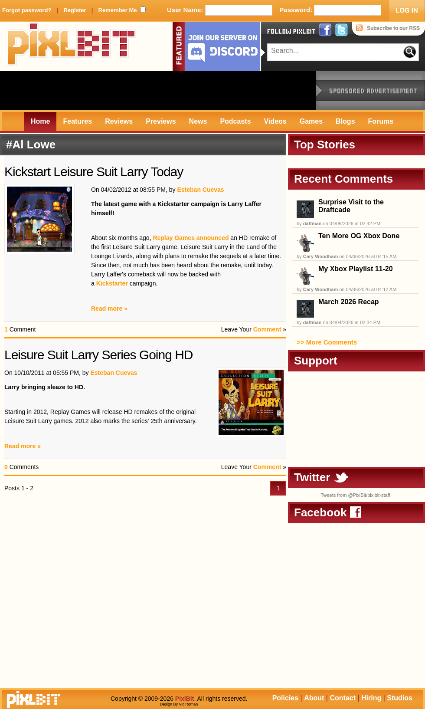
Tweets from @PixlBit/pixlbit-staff (355, 495)
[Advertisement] (158, 90)
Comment (267, 329)
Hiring (371, 698)
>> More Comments (327, 342)
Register (74, 10)
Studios (399, 698)
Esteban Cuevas (200, 189)
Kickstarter (112, 283)
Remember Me (117, 10)
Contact (343, 698)
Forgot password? (26, 10)
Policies (285, 698)
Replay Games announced (191, 237)
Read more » (109, 308)
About (314, 698)
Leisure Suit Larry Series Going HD (98, 355)
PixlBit (72, 46)
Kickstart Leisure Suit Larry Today (93, 171)
